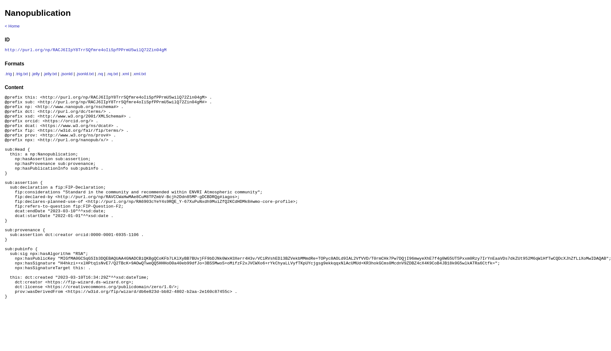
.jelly (35, 74)
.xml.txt (139, 74)
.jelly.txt (50, 74)
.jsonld (66, 74)
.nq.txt (112, 74)
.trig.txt (21, 74)
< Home (12, 26)
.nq (100, 74)
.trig (8, 74)
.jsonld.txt (85, 74)
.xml (125, 74)
